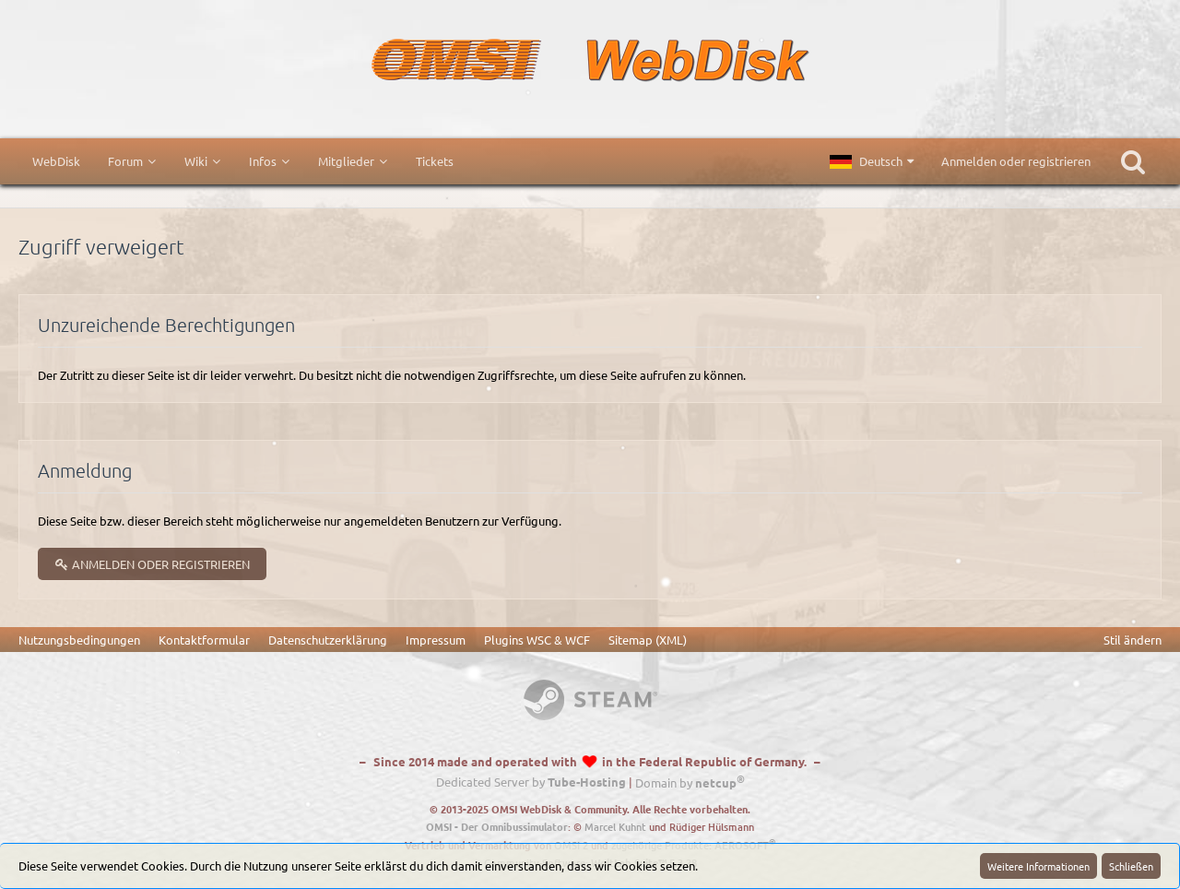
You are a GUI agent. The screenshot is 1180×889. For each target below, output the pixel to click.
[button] (871, 161)
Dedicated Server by (531, 782)
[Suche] (1133, 161)
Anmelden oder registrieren (1016, 161)
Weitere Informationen (1038, 866)
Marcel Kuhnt (615, 827)
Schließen (1131, 866)
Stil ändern (1132, 639)
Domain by (690, 782)
